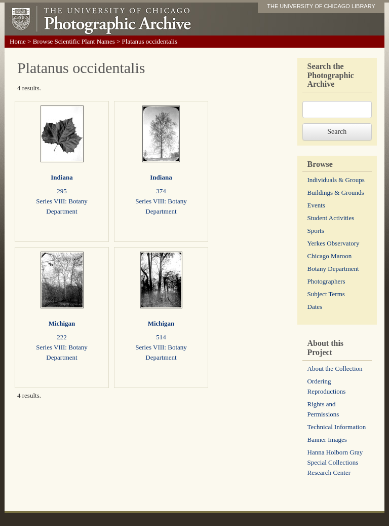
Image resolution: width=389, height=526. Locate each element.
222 (62, 337)
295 (62, 191)
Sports (315, 230)
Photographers (326, 281)
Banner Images (327, 439)
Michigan (62, 323)
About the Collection (335, 368)
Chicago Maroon (329, 256)
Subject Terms (326, 294)
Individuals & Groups (336, 180)
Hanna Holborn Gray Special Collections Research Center (335, 462)
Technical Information (336, 427)
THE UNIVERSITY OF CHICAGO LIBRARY (321, 6)
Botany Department (333, 268)
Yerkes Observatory (333, 243)
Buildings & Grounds (335, 192)
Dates (315, 306)
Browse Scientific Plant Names (74, 41)
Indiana (61, 177)
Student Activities (331, 218)
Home (18, 41)
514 (161, 337)
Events (316, 205)
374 (161, 191)
